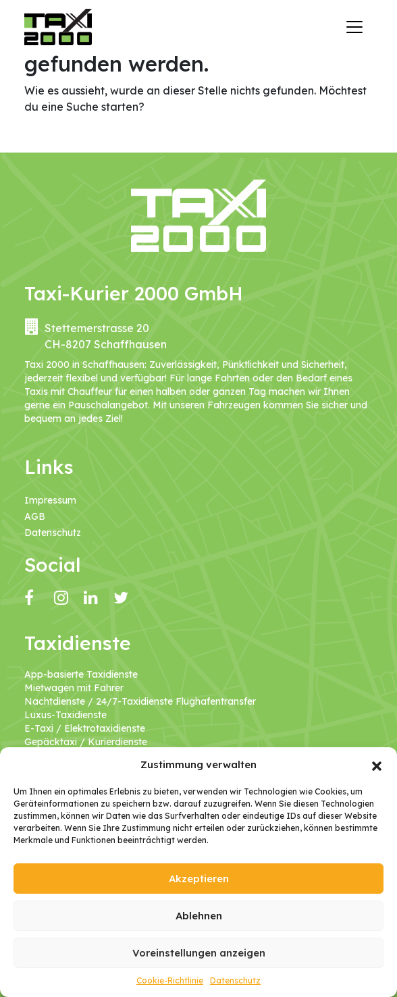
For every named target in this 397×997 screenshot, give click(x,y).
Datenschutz (235, 980)
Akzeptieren (199, 878)
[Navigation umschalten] (354, 27)
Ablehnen (199, 915)
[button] (376, 765)
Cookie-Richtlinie (169, 980)
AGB (34, 516)
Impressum (50, 500)
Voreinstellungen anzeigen (198, 952)
